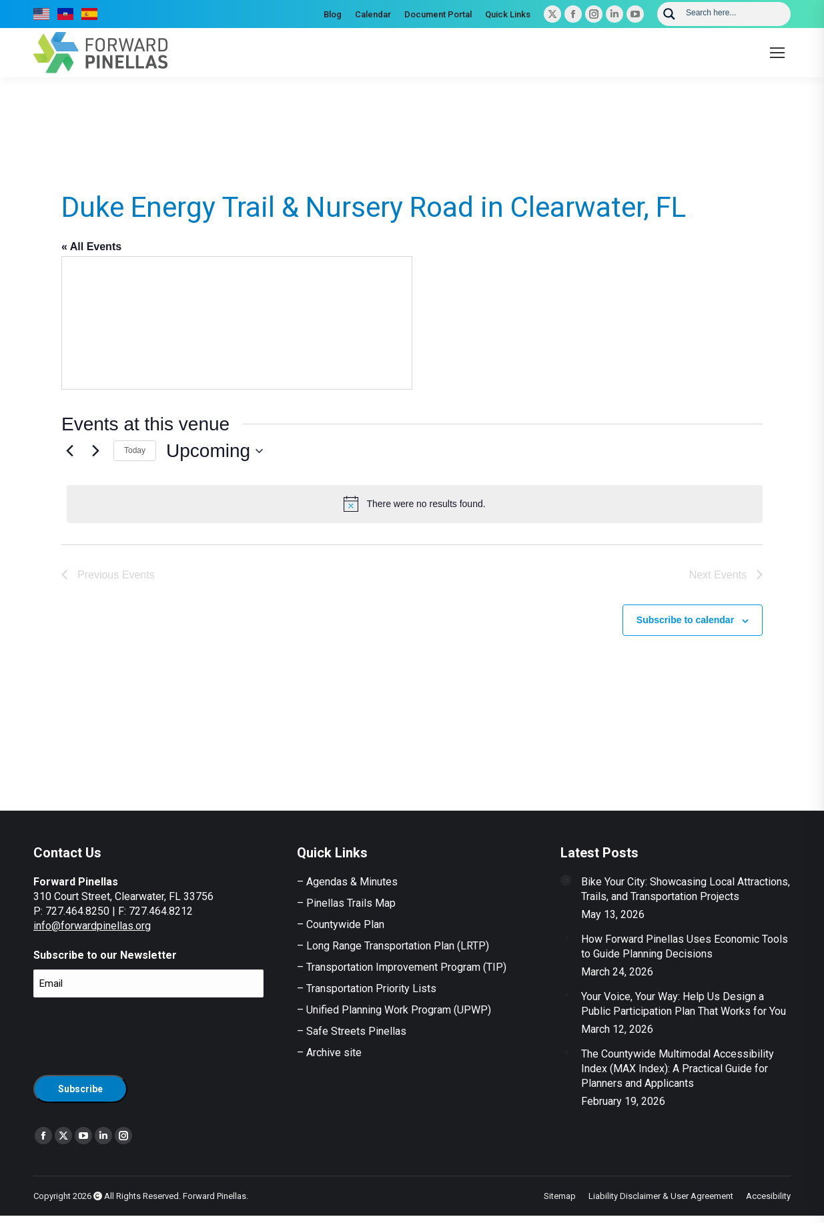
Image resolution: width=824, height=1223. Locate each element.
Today (134, 450)
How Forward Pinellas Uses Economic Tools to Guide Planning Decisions (684, 946)
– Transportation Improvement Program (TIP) (401, 967)
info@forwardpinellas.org (92, 925)
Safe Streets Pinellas (355, 1031)
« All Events (91, 246)
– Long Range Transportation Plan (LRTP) (393, 945)
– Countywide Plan (340, 924)
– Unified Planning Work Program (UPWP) (394, 1009)
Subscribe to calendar (685, 620)
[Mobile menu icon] (777, 52)
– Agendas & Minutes (347, 881)
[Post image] (565, 880)
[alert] (415, 503)
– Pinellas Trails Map (346, 903)
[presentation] (134, 1034)
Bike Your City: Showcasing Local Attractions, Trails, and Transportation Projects (685, 889)
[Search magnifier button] (669, 14)
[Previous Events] (69, 451)
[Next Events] (95, 451)
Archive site (334, 1052)
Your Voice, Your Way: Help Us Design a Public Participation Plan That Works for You (683, 1003)
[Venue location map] (237, 323)
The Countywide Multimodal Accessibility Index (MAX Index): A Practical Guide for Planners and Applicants (677, 1069)
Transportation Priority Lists (371, 988)
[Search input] (734, 12)
